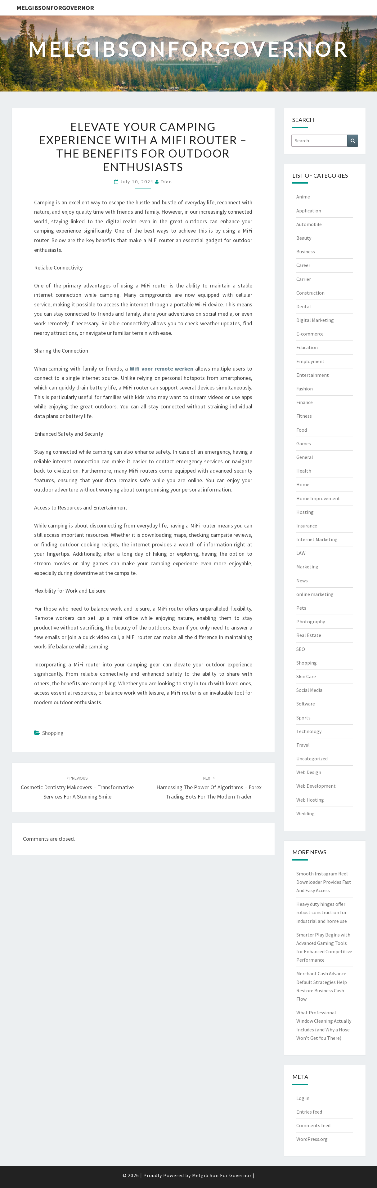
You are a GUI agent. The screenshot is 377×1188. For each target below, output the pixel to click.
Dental (303, 306)
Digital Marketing (315, 320)
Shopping (53, 732)
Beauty (303, 238)
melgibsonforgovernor (55, 7)
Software (305, 704)
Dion (166, 181)
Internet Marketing (317, 539)
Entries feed (309, 1112)
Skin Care (306, 676)
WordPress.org (312, 1139)
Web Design (308, 772)
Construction (310, 293)
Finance (304, 402)
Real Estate (308, 635)
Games (303, 443)
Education (307, 347)
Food (301, 430)
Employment (310, 361)
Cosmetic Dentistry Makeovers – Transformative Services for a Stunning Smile (77, 787)
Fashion (304, 388)
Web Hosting (310, 800)
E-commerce (310, 334)
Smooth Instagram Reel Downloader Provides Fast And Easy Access (323, 881)
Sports (303, 717)
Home (302, 484)
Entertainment (312, 375)
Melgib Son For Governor (222, 1175)
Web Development (316, 786)
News (302, 580)
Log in (302, 1098)
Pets (301, 608)
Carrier (303, 279)
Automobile (309, 224)
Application (308, 210)
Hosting (305, 512)
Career (303, 265)
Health (303, 471)
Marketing (307, 566)
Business (305, 251)
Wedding (305, 813)
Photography (310, 621)
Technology (308, 731)
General (304, 457)
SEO (300, 649)
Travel (303, 745)
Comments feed (313, 1125)
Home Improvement (318, 498)
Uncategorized (312, 758)
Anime (303, 197)
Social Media (309, 690)
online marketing (315, 594)
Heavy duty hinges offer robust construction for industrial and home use (321, 912)
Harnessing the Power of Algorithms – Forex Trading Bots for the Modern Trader (209, 787)
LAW (301, 553)
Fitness (304, 416)
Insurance (306, 526)
